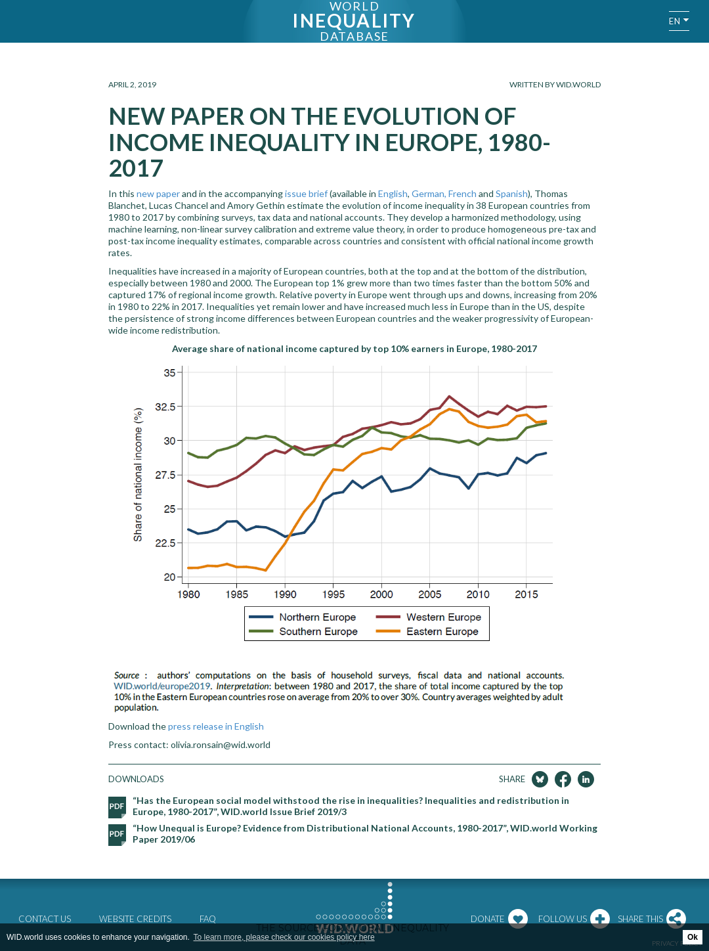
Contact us (44, 919)
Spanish (512, 193)
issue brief (306, 193)
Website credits (135, 919)
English (393, 193)
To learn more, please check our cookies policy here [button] (284, 937)
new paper (158, 193)
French (462, 193)
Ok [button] (692, 937)
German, (429, 193)
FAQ (208, 919)
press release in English (216, 726)
